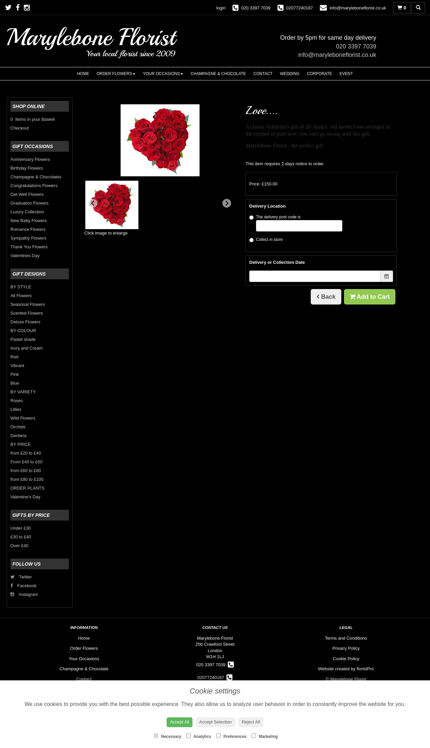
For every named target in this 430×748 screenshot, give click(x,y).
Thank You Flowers (29, 246)
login (220, 7)
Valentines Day (24, 255)
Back (326, 296)
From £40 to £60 (26, 461)
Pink (14, 374)
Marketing (265, 736)
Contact (262, 73)
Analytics (198, 736)
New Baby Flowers (28, 220)
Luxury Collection (27, 211)
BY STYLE (20, 286)
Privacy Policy (346, 648)
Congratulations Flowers (33, 185)
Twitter (21, 576)
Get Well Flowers (27, 194)
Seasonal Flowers (27, 304)
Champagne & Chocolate (218, 73)
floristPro (365, 668)
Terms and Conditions (346, 638)
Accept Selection (215, 721)
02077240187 (215, 677)
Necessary (167, 736)
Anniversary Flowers (30, 159)
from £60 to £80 (25, 470)
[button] (111, 205)
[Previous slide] (93, 203)
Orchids (18, 426)
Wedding (289, 73)
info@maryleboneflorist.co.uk (337, 54)
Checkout (19, 128)
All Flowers (21, 295)
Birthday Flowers (26, 168)
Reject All (251, 721)
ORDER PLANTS (27, 488)
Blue (14, 383)
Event (346, 73)
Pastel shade (23, 339)
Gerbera (18, 435)
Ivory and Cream (26, 348)
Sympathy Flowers (28, 238)
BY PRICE (20, 444)
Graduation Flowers (29, 203)
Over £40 (19, 545)
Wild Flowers (22, 418)
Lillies (16, 409)
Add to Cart (370, 296)
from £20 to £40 (25, 453)
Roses (16, 400)
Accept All (179, 721)
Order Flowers (115, 73)
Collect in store (266, 239)
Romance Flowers (28, 229)
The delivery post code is (295, 223)
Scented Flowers (26, 313)
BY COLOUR (23, 330)
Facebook (23, 585)
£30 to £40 (20, 536)
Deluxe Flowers (25, 321)
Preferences (231, 736)
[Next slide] (226, 203)
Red (14, 356)
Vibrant (17, 365)
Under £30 (20, 528)
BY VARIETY (23, 391)
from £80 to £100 (26, 479)
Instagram (24, 594)
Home (83, 73)
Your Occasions (163, 73)
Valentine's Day (25, 496)
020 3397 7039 (356, 46)
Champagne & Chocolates (35, 176)
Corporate (319, 73)
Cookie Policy (346, 658)
